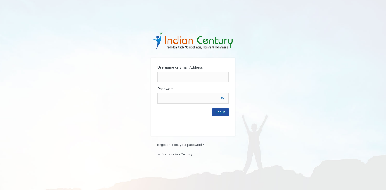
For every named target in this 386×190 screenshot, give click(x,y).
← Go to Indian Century (174, 154)
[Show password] (223, 98)
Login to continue (193, 40)
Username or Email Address (180, 67)
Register (163, 145)
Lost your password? (188, 145)
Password (165, 89)
